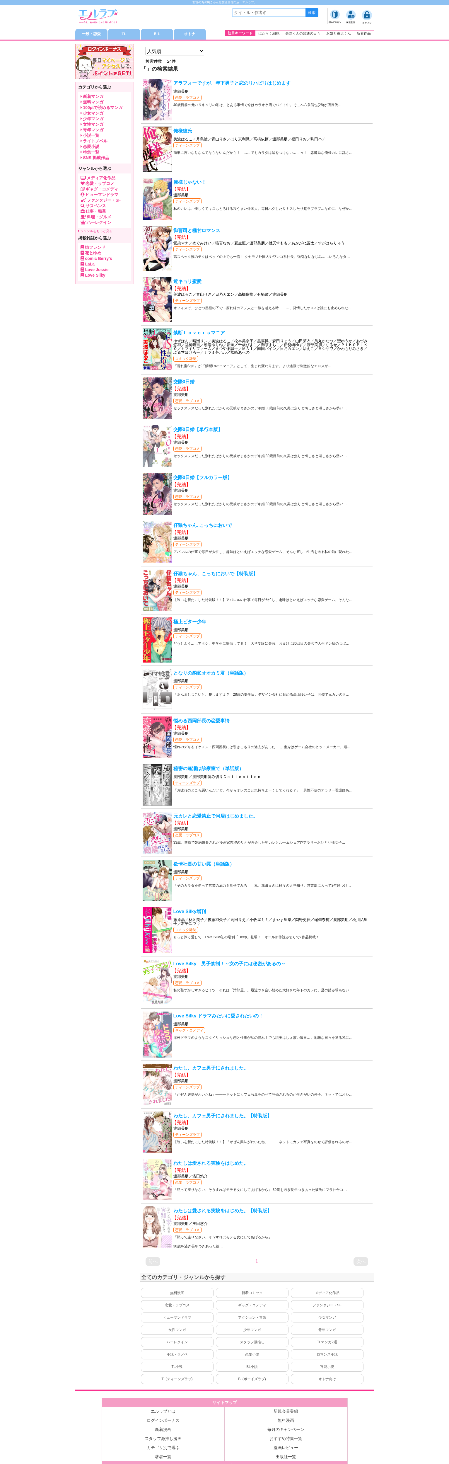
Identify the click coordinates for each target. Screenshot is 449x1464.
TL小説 (176, 1368)
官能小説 (327, 1368)
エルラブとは (163, 1412)
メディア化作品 (327, 1294)
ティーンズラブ (187, 146)
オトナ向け (327, 1380)
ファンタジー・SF (327, 1306)
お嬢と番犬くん (338, 33)
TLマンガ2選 (327, 1343)
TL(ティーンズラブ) (177, 1380)
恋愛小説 (252, 1355)
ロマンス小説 (327, 1355)
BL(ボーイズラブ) (252, 1380)
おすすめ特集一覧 (285, 1439)
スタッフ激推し (252, 1343)
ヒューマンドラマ (177, 1318)
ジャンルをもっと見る (95, 232)
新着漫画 (163, 1430)
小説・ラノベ (177, 1355)
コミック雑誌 (185, 360)
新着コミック (252, 1294)
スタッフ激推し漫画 (163, 1439)
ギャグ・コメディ (189, 1031)
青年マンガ (327, 1331)
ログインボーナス (163, 1421)
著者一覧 (163, 1457)
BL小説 (252, 1368)
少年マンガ (252, 1331)
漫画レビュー (286, 1448)
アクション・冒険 (252, 1318)
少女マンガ (327, 1318)
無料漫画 (177, 1294)
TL (124, 34)
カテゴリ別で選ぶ (163, 1448)
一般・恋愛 (91, 34)
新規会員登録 (286, 1412)
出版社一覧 (286, 1457)
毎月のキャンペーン (285, 1430)
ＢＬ (157, 34)
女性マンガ (177, 1331)
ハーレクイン (177, 1343)
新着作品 (364, 33)
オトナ (190, 34)
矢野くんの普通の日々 (302, 33)
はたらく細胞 (268, 33)
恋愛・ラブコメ (187, 98)
